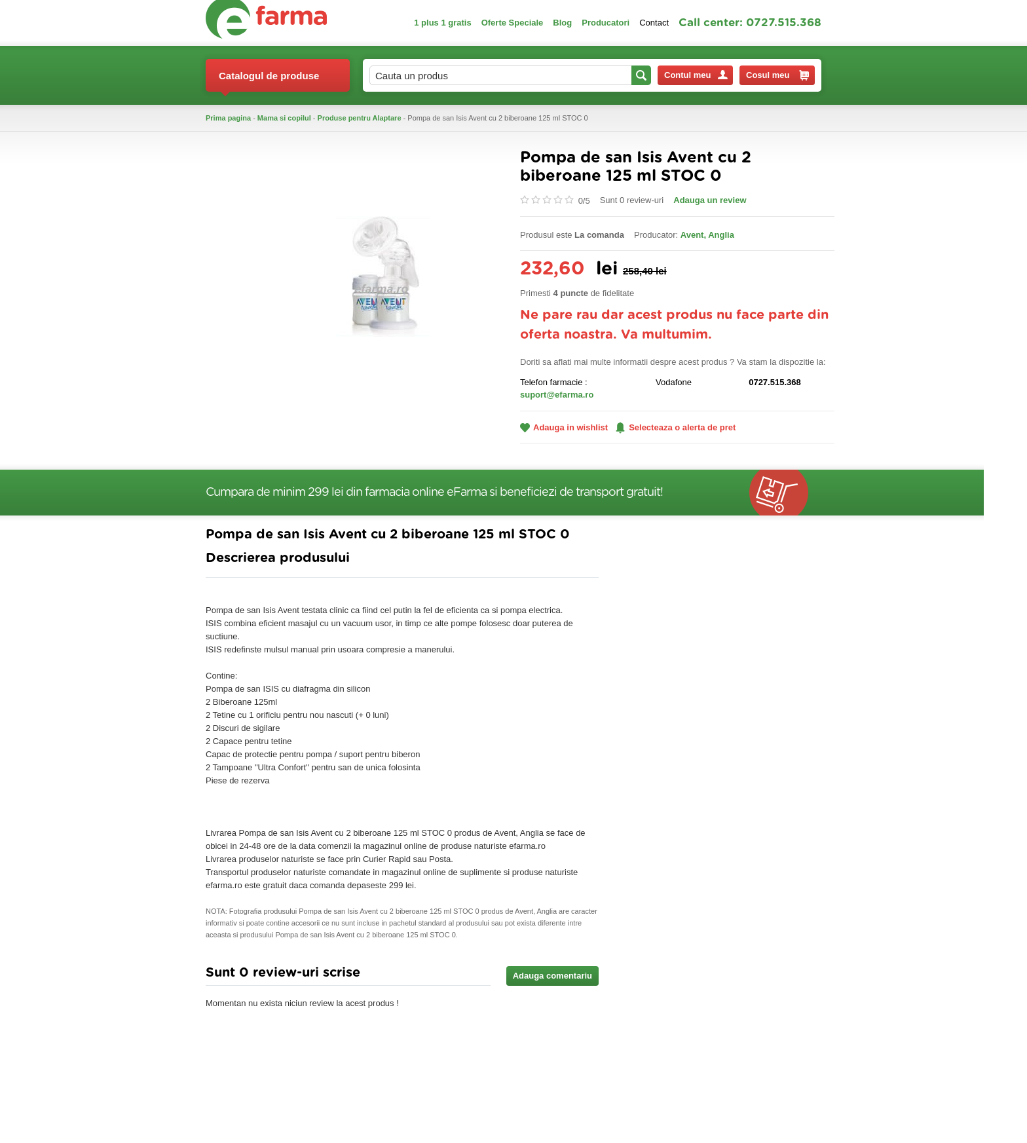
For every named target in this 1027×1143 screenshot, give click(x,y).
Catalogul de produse (269, 81)
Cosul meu (777, 75)
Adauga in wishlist (564, 427)
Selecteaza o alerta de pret (676, 428)
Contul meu (696, 75)
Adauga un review (709, 200)
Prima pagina (228, 118)
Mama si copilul (284, 118)
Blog (562, 23)
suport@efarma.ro (556, 395)
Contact (654, 23)
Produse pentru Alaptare (359, 118)
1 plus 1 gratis (442, 23)
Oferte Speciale (512, 23)
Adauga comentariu (552, 976)
